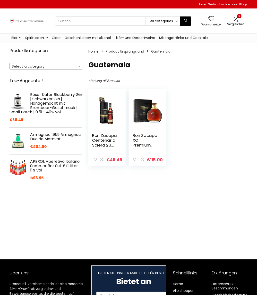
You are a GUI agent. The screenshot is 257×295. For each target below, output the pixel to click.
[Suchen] (185, 21)
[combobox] (45, 66)
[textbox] (46, 66)
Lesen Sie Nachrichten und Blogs (223, 4)
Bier (14, 37)
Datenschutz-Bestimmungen (225, 286)
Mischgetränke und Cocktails (183, 37)
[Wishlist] (211, 19)
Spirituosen (34, 37)
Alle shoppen (184, 290)
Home (93, 51)
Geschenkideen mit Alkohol (88, 37)
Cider (56, 37)
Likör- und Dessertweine (135, 37)
